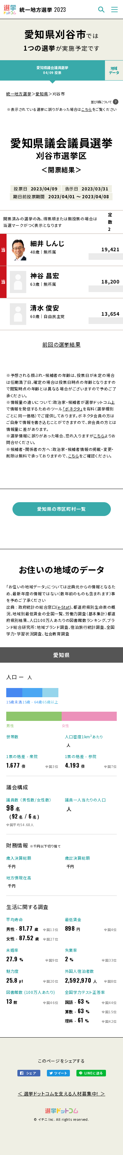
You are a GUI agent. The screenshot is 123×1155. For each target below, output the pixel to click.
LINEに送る (93, 1072)
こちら (86, 109)
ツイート (60, 1072)
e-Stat (64, 607)
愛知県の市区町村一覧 (61, 508)
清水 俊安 (44, 307)
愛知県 (41, 93)
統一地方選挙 (18, 93)
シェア (31, 1072)
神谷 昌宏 (44, 275)
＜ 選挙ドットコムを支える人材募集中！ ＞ (61, 1093)
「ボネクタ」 (73, 408)
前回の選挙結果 (61, 344)
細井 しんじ (47, 243)
